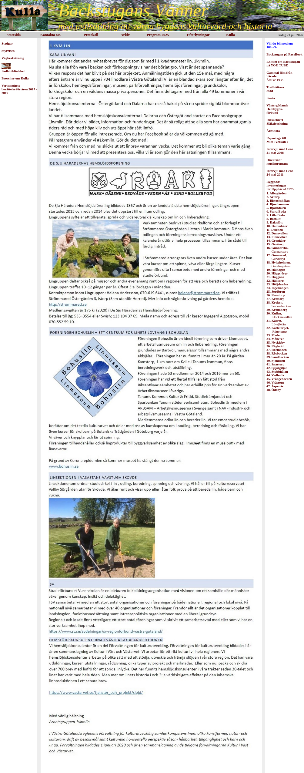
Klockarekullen (279, 315)
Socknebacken (278, 304)
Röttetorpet (277, 329)
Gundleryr (276, 256)
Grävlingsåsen (278, 264)
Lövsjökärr (276, 322)
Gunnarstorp (277, 249)
